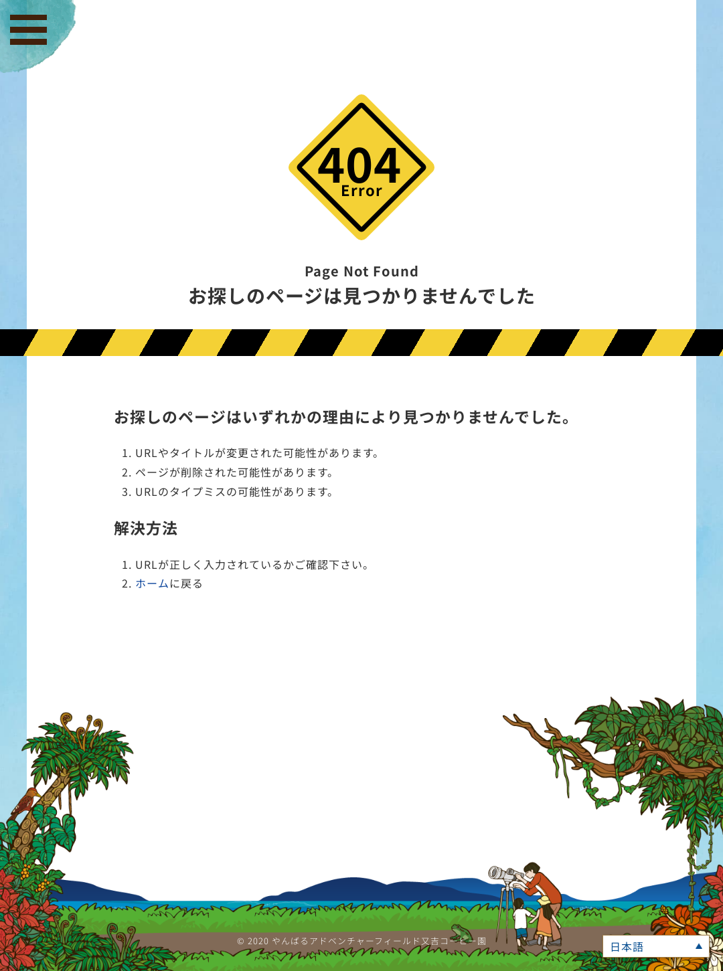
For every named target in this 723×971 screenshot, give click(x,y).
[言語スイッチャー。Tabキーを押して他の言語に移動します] (656, 946)
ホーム (152, 583)
